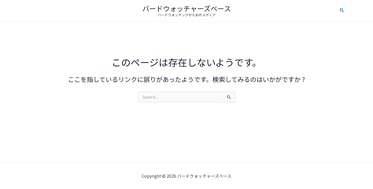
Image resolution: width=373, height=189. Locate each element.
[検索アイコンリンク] (342, 10)
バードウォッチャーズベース (186, 8)
